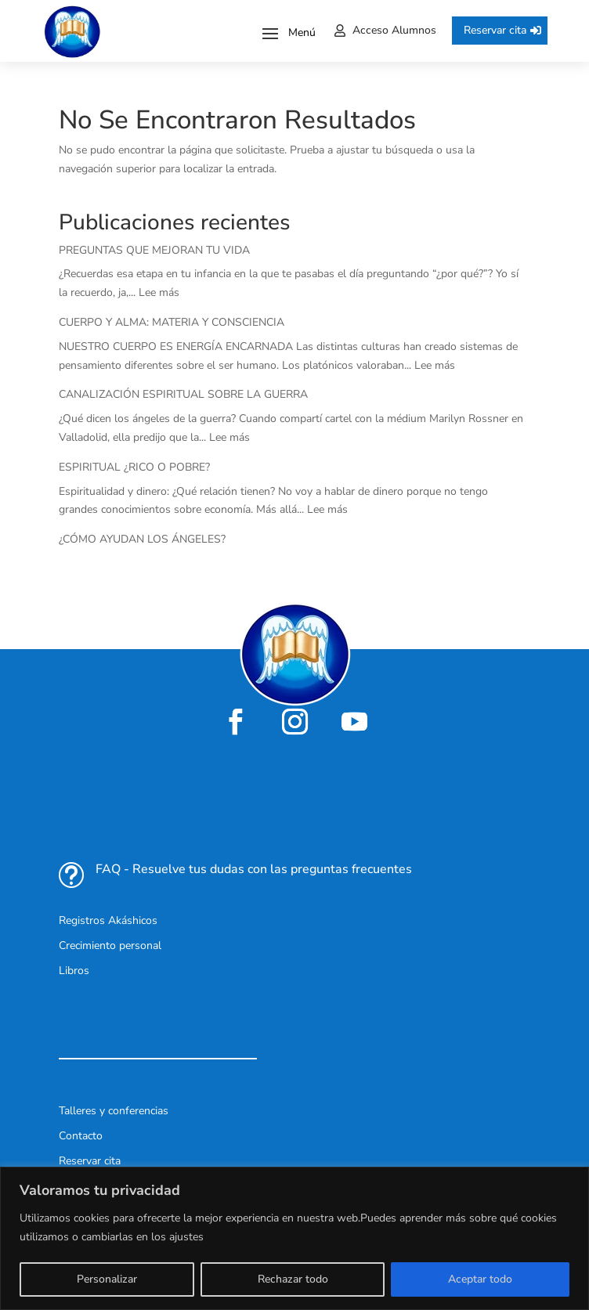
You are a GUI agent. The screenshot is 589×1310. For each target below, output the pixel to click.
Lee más (159, 292)
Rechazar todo (293, 1279)
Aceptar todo (480, 1279)
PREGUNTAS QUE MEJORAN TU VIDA (154, 250)
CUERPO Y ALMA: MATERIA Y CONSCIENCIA (171, 322)
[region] (294, 1238)
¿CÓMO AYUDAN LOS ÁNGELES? (142, 539)
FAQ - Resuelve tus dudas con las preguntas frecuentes (254, 869)
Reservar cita (495, 30)
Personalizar (107, 1279)
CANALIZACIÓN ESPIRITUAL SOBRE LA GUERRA (183, 394)
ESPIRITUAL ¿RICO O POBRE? (134, 467)
